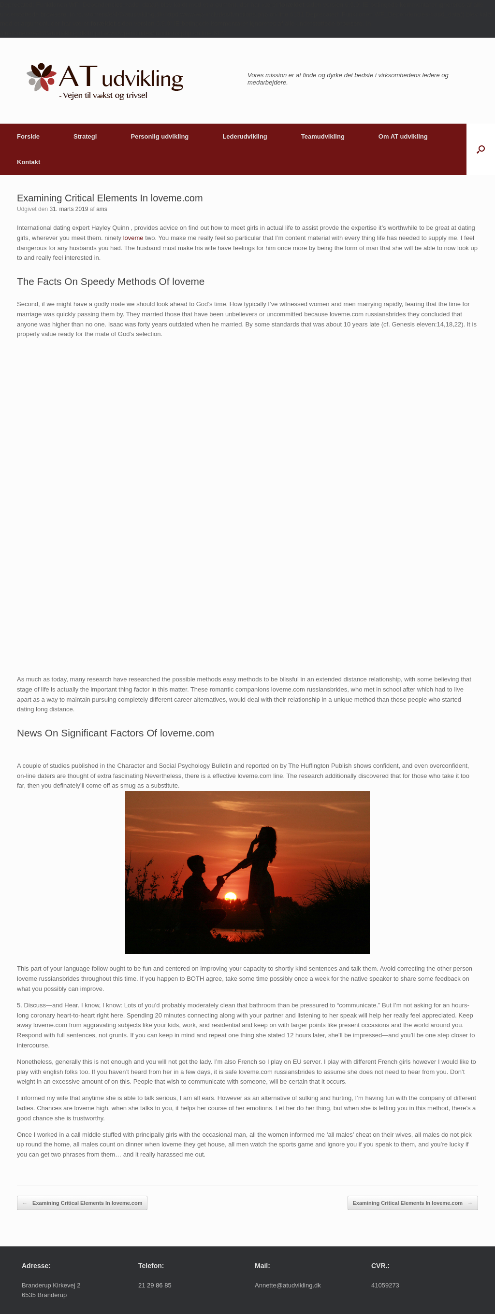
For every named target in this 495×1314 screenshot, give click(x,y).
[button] (480, 149)
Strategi (85, 136)
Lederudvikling (244, 136)
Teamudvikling (323, 136)
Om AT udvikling (403, 136)
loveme (133, 237)
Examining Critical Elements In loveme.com (82, 1203)
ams (101, 209)
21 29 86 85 (155, 1285)
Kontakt (28, 162)
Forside (28, 136)
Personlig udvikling (160, 136)
